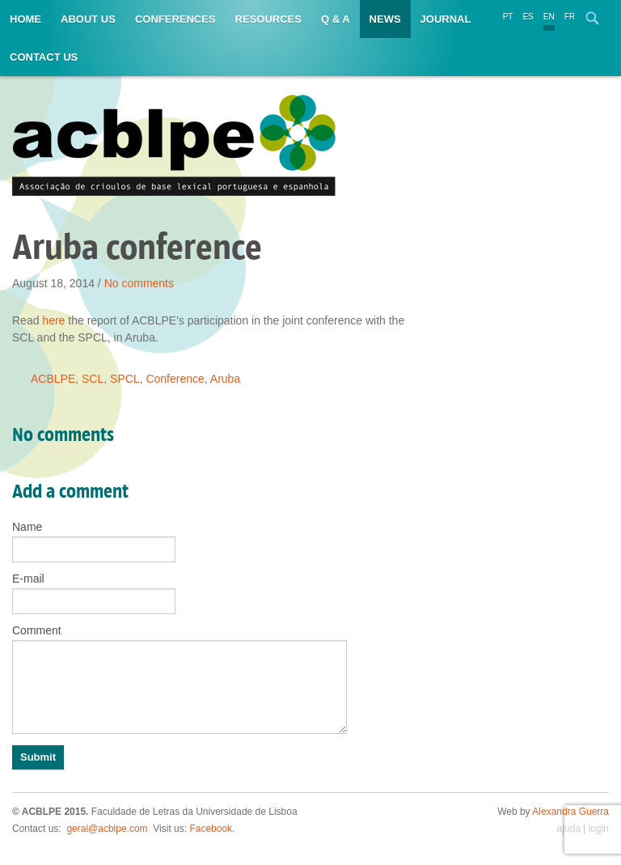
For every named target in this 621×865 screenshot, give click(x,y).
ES (527, 16)
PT (508, 16)
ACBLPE (53, 378)
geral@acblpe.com (106, 828)
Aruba (225, 378)
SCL (93, 378)
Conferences (175, 19)
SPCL (125, 378)
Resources (268, 19)
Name (27, 526)
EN (549, 16)
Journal (445, 19)
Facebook (210, 828)
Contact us (44, 57)
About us (88, 19)
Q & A (335, 19)
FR (569, 16)
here (53, 320)
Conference (175, 378)
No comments (139, 283)
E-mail (28, 578)
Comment (36, 630)
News (385, 19)
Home (25, 19)
